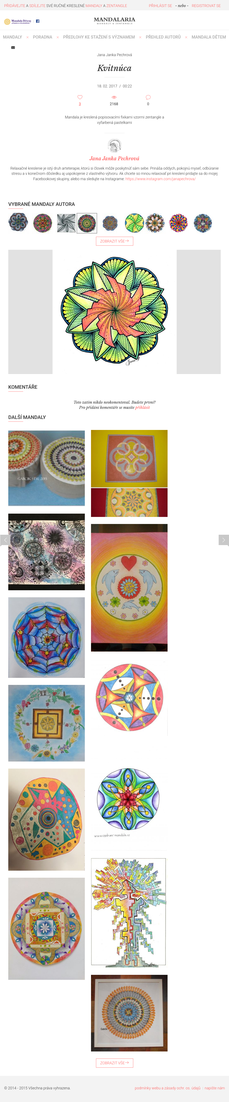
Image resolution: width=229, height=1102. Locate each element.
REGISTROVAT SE (206, 6)
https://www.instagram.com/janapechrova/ (160, 179)
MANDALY (12, 37)
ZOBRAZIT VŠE (114, 241)
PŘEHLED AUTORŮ (163, 37)
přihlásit (142, 407)
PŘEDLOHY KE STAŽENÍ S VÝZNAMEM (99, 37)
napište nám (215, 1088)
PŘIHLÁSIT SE (160, 6)
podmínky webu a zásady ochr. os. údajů (167, 1088)
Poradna (42, 37)
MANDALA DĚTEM (209, 37)
